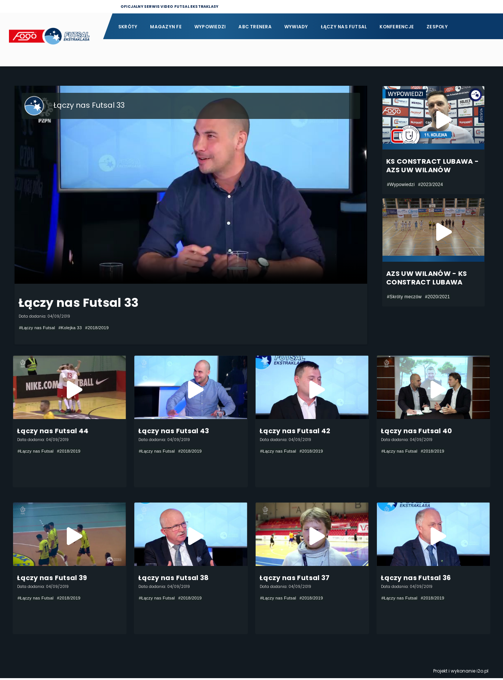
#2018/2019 (101, 327)
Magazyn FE (165, 26)
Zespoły (437, 26)
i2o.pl (482, 673)
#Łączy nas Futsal (38, 327)
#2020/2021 (437, 296)
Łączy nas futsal (344, 26)
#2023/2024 (430, 184)
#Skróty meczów (404, 296)
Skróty (127, 26)
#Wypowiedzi (401, 184)
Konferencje (396, 26)
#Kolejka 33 (73, 327)
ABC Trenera (255, 26)
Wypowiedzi (210, 26)
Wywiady (296, 26)
